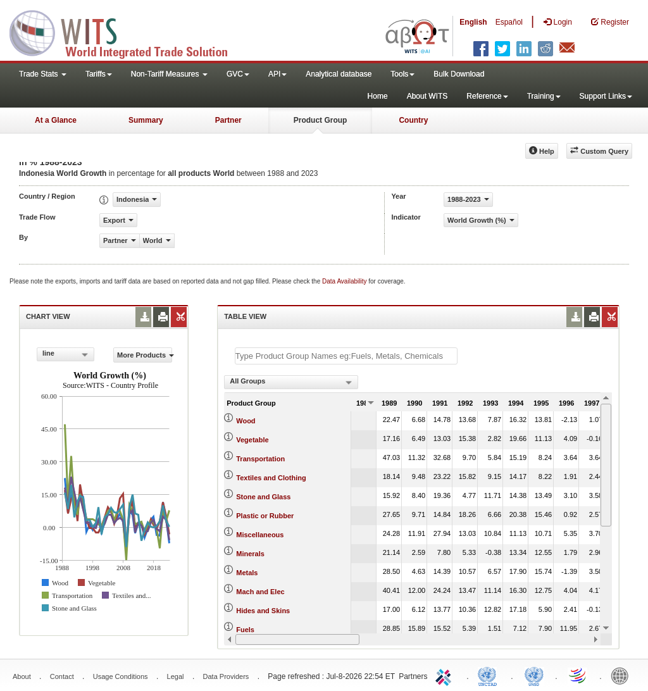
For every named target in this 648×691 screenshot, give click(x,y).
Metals (247, 572)
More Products (144, 355)
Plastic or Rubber (265, 516)
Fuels (245, 629)
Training (544, 96)
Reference (487, 96)
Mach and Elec (260, 591)
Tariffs (98, 74)
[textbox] (346, 355)
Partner (228, 120)
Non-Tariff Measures (169, 74)
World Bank (622, 675)
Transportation (260, 459)
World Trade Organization (578, 675)
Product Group (320, 120)
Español (509, 22)
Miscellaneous (260, 534)
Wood (245, 421)
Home (378, 96)
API (277, 74)
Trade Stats (42, 74)
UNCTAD (489, 675)
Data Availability (345, 281)
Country (413, 120)
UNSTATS (534, 675)
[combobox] (65, 354)
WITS (126, 31)
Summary (145, 120)
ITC (445, 675)
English (473, 22)
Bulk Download (458, 74)
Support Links (606, 96)
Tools (402, 74)
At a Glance (56, 120)
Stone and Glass (263, 497)
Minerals (250, 553)
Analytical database (338, 74)
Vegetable (252, 440)
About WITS (427, 96)
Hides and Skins (263, 610)
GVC (238, 74)
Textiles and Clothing (271, 478)
